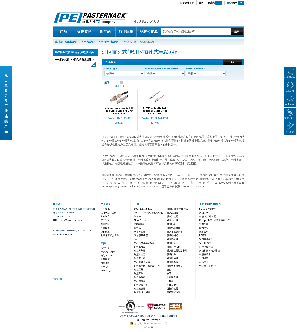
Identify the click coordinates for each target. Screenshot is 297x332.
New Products (141, 220)
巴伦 (169, 269)
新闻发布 (203, 258)
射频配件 (171, 254)
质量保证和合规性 (110, 235)
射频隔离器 (172, 262)
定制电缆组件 (206, 239)
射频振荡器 (139, 277)
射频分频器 (139, 250)
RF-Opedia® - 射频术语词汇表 (214, 220)
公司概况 (105, 208)
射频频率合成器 (175, 265)
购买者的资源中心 (208, 265)
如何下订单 (106, 255)
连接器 (170, 280)
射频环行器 (172, 220)
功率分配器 (139, 231)
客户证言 (105, 216)
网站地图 (57, 279)
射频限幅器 (172, 258)
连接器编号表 (206, 246)
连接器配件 (172, 284)
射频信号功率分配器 (144, 243)
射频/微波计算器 (207, 216)
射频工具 (138, 269)
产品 (63, 31)
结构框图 (203, 227)
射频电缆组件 (173, 227)
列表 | (121, 82)
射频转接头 (172, 243)
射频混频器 (172, 212)
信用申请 (105, 247)
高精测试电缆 (173, 292)
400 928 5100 (146, 21)
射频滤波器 (172, 216)
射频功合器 (139, 254)
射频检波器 (139, 288)
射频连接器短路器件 (177, 250)
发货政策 (105, 259)
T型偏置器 (139, 224)
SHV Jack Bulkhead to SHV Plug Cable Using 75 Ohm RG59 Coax (119, 110)
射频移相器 (172, 235)
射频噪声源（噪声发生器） (147, 265)
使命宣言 (105, 220)
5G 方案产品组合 (207, 208)
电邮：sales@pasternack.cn (67, 220)
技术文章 (203, 231)
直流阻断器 (172, 277)
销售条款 (105, 263)
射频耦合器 (172, 239)
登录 (201, 2)
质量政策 (105, 227)
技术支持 (105, 266)
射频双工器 (139, 258)
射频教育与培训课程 (209, 250)
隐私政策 (105, 231)
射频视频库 (205, 254)
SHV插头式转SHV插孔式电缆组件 (73, 59)
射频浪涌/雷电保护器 (177, 208)
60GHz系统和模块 (143, 208)
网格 (116, 82)
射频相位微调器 (175, 231)
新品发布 (203, 262)
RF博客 (202, 235)
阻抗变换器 (172, 288)
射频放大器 (139, 280)
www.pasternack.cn (62, 234)
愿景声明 (105, 224)
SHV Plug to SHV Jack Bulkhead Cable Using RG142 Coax (154, 110)
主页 (61, 41)
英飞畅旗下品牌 (108, 212)
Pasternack (91, 18)
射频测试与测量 (142, 292)
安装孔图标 (205, 243)
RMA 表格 (106, 270)
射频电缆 (171, 224)
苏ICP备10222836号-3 (148, 319)
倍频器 (137, 227)
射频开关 (138, 273)
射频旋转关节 (141, 284)
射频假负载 (139, 246)
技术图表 (203, 224)
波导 (169, 273)
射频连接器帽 (173, 246)
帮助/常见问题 (108, 251)
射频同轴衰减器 (142, 262)
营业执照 (148, 327)
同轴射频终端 (141, 235)
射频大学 (203, 212)
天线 (136, 239)
